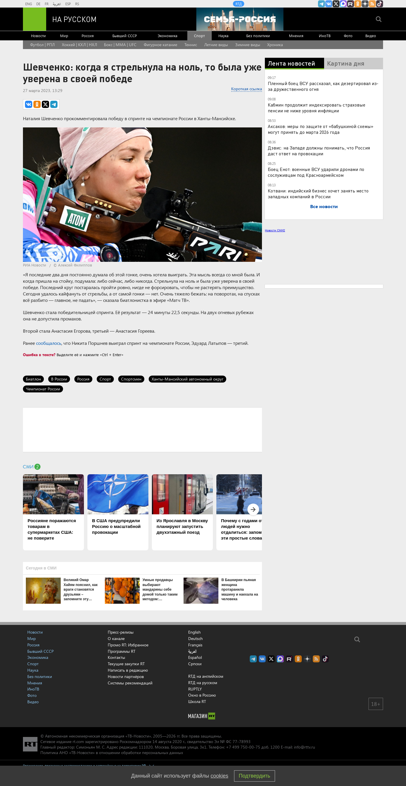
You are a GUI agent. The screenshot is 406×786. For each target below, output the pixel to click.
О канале (116, 638)
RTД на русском (202, 682)
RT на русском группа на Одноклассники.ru (357, 3)
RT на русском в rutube (350, 3)
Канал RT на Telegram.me (321, 3)
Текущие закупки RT (126, 663)
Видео (370, 35)
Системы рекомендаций (130, 683)
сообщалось (48, 343)
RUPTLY (195, 689)
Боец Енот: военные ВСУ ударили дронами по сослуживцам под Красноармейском (316, 172)
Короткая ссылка (246, 88)
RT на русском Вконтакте (328, 3)
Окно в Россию (202, 695)
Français (195, 644)
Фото (348, 35)
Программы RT (121, 651)
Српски (195, 663)
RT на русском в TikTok (379, 3)
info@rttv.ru (304, 747)
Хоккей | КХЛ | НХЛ (79, 44)
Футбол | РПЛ (42, 44)
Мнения (296, 35)
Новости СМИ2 (275, 230)
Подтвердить (254, 776)
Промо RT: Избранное (128, 645)
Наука (223, 35)
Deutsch (195, 638)
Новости (38, 35)
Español (195, 657)
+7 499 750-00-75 (243, 747)
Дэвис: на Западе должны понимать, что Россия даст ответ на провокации (319, 150)
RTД (239, 3)
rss (372, 3)
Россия (88, 35)
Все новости (324, 206)
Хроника (275, 44)
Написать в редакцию (128, 670)
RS (77, 3)
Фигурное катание (160, 44)
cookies (219, 776)
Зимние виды (247, 44)
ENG (28, 3)
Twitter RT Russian (336, 3)
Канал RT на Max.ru (343, 3)
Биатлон (33, 379)
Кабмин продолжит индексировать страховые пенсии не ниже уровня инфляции (316, 107)
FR (46, 3)
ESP (68, 3)
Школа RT (197, 701)
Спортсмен (131, 379)
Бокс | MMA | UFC (120, 44)
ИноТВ (324, 35)
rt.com (78, 741)
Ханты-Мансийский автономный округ (187, 379)
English (194, 632)
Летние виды (216, 44)
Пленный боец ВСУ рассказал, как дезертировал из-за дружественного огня (323, 86)
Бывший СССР (124, 35)
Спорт (199, 35)
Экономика (167, 35)
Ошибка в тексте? (39, 354)
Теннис (190, 44)
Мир (64, 35)
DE (38, 3)
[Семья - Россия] (239, 19)
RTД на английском (205, 676)
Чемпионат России (43, 389)
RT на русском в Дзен (365, 3)
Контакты (116, 657)
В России (59, 379)
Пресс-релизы (121, 632)
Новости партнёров (126, 676)
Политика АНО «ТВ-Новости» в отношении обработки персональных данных (111, 752)
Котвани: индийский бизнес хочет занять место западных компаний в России (318, 193)
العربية (57, 3)
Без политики (258, 35)
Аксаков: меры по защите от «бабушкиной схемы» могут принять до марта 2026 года (320, 129)
